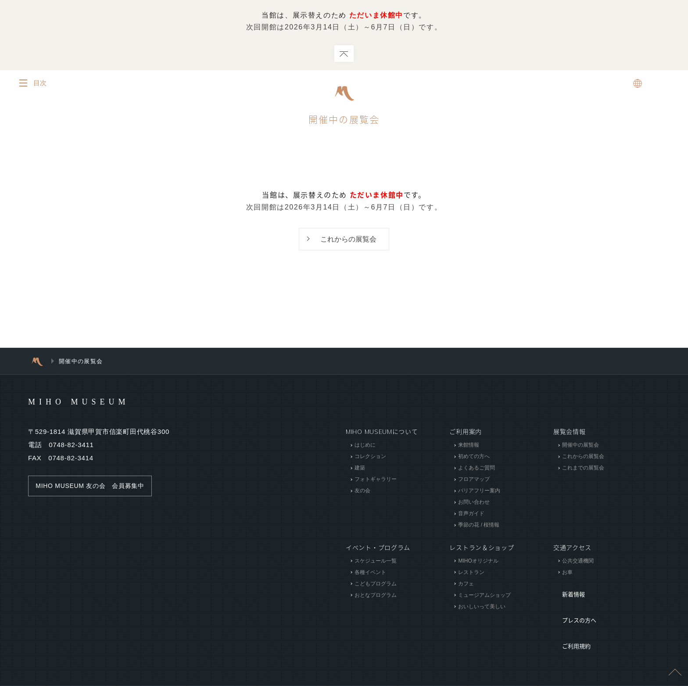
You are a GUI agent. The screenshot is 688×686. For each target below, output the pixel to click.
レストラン (471, 573)
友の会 (362, 492)
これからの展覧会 (348, 239)
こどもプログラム (376, 584)
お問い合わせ (474, 503)
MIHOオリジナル (478, 562)
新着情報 (566, 589)
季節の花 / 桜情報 (478, 526)
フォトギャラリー (376, 480)
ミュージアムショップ (484, 596)
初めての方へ (474, 458)
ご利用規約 (569, 615)
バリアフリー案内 (479, 492)
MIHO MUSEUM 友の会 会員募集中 (94, 487)
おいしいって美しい (481, 607)
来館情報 (468, 446)
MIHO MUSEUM (95, 402)
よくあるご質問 (476, 469)
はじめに (365, 446)
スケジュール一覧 (376, 562)
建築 (360, 469)
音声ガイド (471, 515)
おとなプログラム (376, 596)
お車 (567, 573)
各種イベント (370, 573)
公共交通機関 (578, 562)
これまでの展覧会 (583, 469)
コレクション (370, 458)
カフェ (466, 584)
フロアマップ (474, 480)
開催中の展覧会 (580, 446)
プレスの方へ (572, 602)
